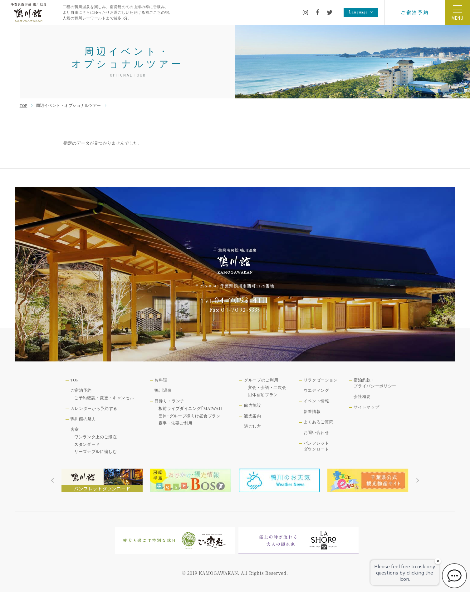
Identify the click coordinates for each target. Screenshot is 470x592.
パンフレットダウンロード (316, 446)
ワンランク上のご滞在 (95, 437)
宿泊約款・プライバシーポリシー (375, 383)
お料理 (160, 380)
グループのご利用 (261, 380)
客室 (75, 429)
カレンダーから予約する (94, 408)
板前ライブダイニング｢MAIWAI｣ (191, 408)
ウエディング (316, 390)
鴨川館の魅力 (83, 418)
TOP (23, 105)
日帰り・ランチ (169, 401)
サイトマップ (366, 407)
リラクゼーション (321, 380)
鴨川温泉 (163, 390)
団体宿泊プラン (263, 394)
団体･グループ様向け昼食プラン (190, 416)
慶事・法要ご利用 (176, 423)
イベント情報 (316, 401)
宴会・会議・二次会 (267, 387)
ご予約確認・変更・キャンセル (104, 397)
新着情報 (312, 411)
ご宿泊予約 (415, 12)
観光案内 (252, 416)
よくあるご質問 (319, 422)
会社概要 (362, 396)
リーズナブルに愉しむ (95, 451)
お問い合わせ (316, 432)
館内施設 (252, 405)
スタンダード (87, 444)
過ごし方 (252, 426)
